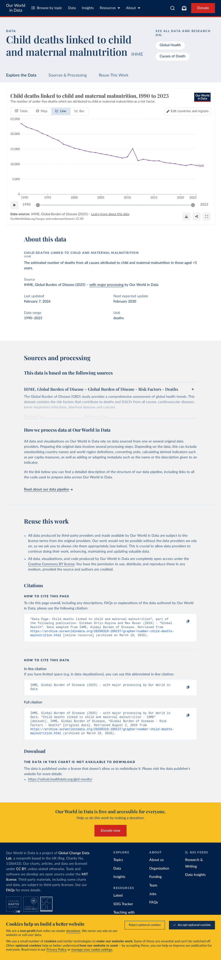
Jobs (152, 900)
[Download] (186, 217)
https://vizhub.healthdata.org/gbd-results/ (60, 786)
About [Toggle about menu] (133, 8)
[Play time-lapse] (14, 205)
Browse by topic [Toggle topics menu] (46, 8)
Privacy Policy (56, 950)
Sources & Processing (67, 75)
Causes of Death (172, 56)
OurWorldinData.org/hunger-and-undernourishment (42, 219)
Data (72, 8)
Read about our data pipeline (48, 489)
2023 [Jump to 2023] (204, 205)
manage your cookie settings (91, 950)
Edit (190, 111)
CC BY (80, 219)
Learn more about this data (110, 214)
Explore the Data (21, 75)
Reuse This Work (113, 75)
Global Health (170, 45)
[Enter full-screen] (207, 217)
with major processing (106, 285)
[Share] (196, 217)
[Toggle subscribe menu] (184, 8)
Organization (159, 875)
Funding (155, 883)
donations (73, 931)
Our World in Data (15, 8)
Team (153, 892)
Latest (118, 902)
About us (156, 866)
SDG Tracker (123, 911)
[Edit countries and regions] (187, 111)
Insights (88, 8)
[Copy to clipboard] (183, 622)
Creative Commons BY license (51, 564)
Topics (118, 866)
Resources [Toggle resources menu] (110, 8)
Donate (203, 8)
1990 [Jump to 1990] (26, 205)
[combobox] (172, 8)
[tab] (21, 111)
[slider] (38, 205)
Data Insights (195, 881)
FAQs (10, 897)
